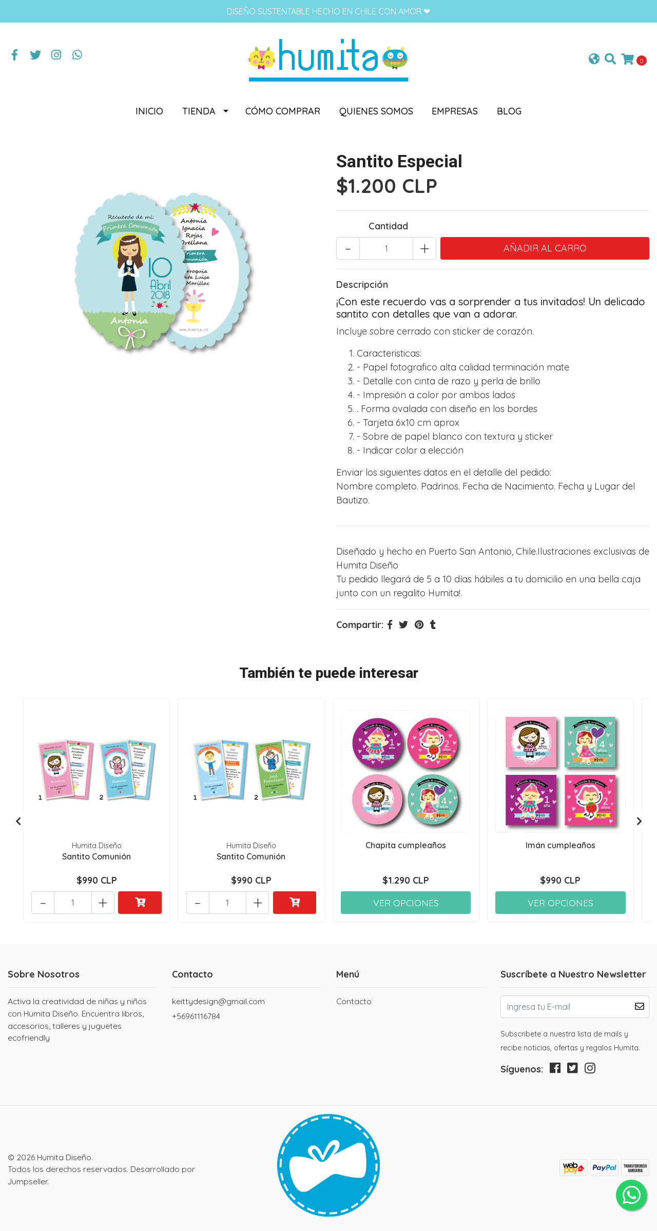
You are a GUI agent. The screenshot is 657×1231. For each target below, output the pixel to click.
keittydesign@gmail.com (218, 999)
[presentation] (18, 820)
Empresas (455, 111)
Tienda (199, 111)
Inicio (149, 111)
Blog (509, 111)
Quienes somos (376, 111)
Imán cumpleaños (560, 844)
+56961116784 (196, 1014)
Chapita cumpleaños (405, 844)
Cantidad (388, 225)
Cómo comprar (282, 111)
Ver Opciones (406, 900)
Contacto (354, 999)
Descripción (362, 284)
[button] (594, 59)
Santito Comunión (96, 855)
